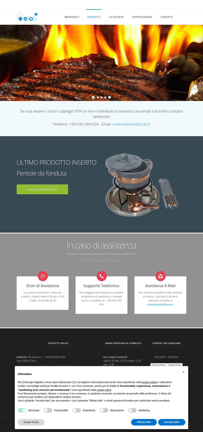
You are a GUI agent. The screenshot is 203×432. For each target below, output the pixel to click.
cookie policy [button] (104, 389)
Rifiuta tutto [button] (144, 422)
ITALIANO (160, 357)
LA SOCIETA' (116, 17)
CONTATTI (167, 17)
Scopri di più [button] (31, 422)
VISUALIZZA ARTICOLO (42, 189)
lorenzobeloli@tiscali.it (131, 124)
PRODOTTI (93, 17)
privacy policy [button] (149, 382)
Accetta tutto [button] (172, 422)
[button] (183, 372)
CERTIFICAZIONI (142, 17)
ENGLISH (173, 357)
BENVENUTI (72, 17)
